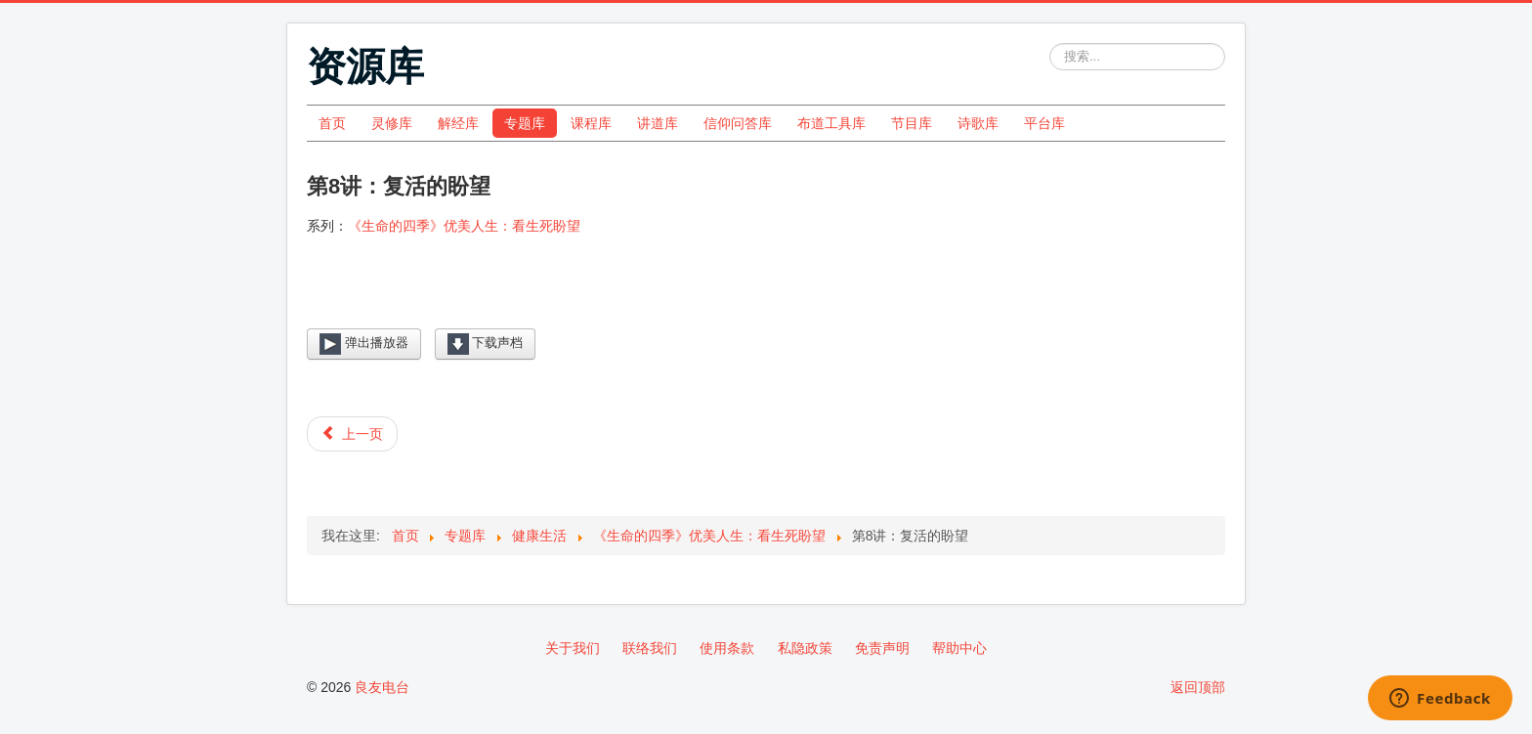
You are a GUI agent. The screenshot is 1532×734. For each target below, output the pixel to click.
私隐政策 (805, 648)
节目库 (911, 123)
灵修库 (391, 123)
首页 (332, 123)
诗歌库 (978, 123)
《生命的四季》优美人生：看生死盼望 (464, 226)
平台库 (1044, 123)
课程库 (591, 123)
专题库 (524, 123)
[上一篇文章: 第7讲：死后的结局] (352, 434)
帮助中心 (959, 648)
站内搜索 (1049, 43)
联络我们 (649, 648)
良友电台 (382, 687)
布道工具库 (831, 123)
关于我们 (572, 648)
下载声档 (485, 344)
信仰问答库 (737, 123)
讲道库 (657, 123)
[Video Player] (766, 297)
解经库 (458, 123)
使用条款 (727, 648)
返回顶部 (1197, 687)
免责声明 (882, 648)
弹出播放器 (363, 344)
